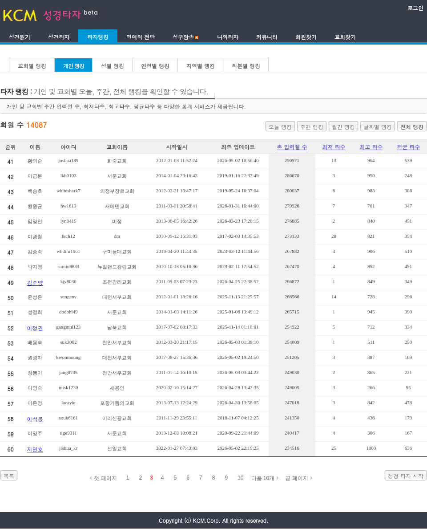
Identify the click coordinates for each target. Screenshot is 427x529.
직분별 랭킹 (246, 65)
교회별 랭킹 (32, 65)
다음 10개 (263, 478)
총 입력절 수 (292, 147)
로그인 (415, 8)
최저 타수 (333, 147)
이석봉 (35, 419)
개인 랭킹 (73, 65)
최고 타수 (371, 147)
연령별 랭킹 (155, 65)
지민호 (35, 449)
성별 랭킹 (112, 65)
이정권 (35, 328)
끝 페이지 (296, 478)
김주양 (35, 282)
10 (240, 478)
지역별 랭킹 (200, 65)
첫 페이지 (105, 478)
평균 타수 (408, 147)
